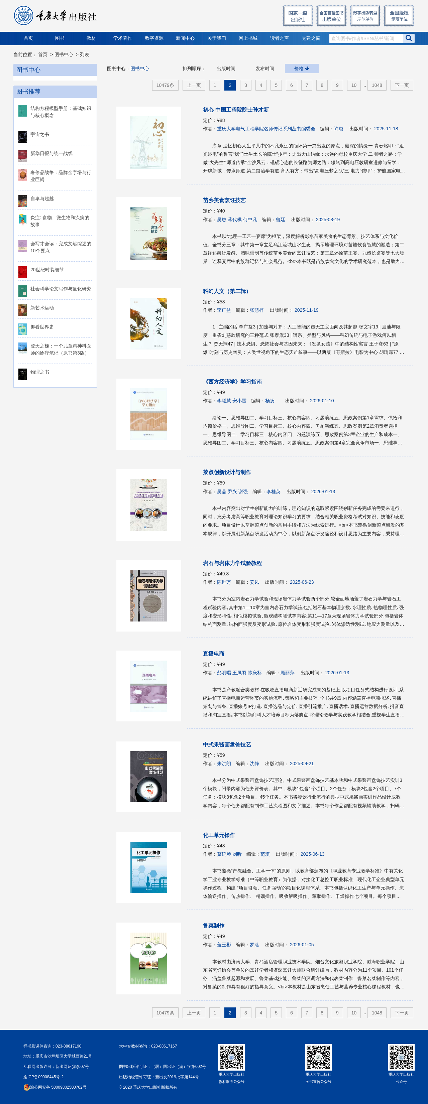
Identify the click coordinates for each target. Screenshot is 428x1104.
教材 (91, 38)
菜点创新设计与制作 (227, 472)
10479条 (165, 85)
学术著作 (122, 38)
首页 (28, 38)
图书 (60, 38)
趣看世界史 (42, 326)
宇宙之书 (39, 134)
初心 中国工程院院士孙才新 (236, 110)
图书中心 (64, 54)
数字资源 (154, 38)
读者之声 (279, 38)
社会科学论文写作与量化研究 (60, 288)
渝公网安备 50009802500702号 (58, 1087)
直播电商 (213, 654)
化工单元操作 (219, 835)
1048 (377, 85)
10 (354, 85)
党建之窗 (311, 38)
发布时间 (264, 68)
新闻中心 (185, 38)
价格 (301, 68)
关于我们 (216, 38)
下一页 (402, 85)
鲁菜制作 (213, 926)
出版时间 (226, 68)
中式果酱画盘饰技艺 (227, 744)
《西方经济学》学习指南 (232, 382)
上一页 (194, 85)
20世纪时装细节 (47, 269)
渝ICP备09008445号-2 (43, 1077)
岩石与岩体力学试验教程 (232, 563)
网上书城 (248, 38)
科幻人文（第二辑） (227, 291)
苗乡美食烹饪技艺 (224, 200)
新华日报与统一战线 (51, 153)
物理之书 (39, 372)
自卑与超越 (42, 198)
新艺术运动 (42, 307)
